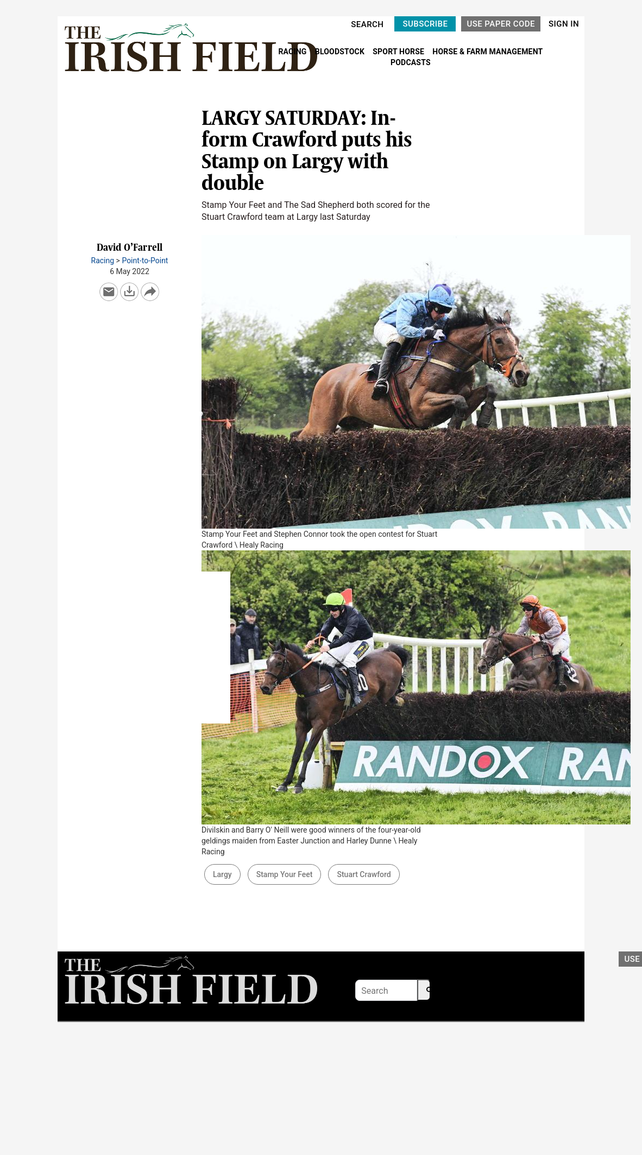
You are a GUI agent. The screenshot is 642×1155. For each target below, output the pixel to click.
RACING (293, 51)
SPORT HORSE (399, 51)
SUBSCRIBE (425, 24)
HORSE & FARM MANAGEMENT (487, 51)
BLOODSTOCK (341, 51)
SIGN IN (564, 24)
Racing (103, 260)
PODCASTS (411, 62)
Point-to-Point (145, 260)
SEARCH (367, 24)
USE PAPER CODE (501, 24)
